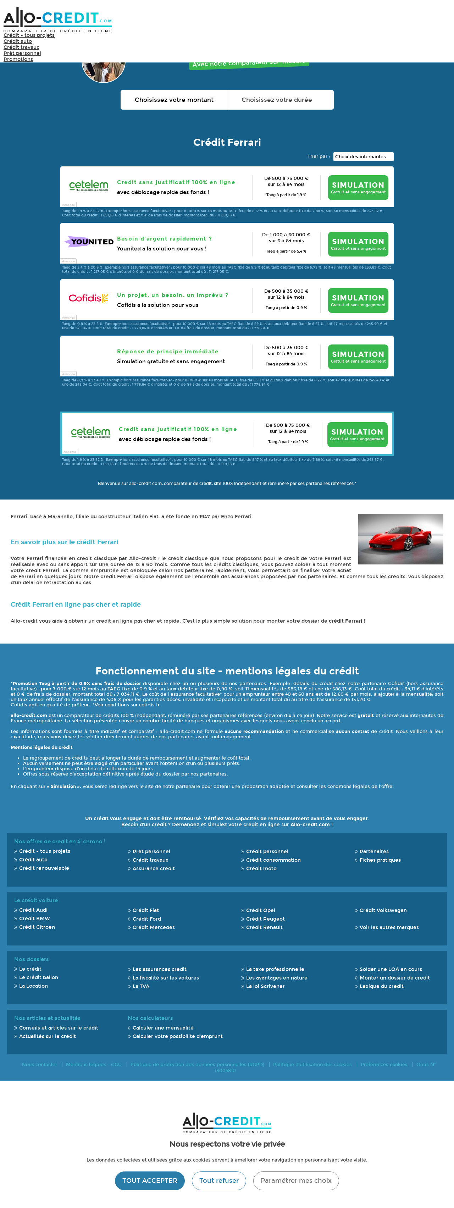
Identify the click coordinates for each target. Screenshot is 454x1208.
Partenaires (374, 852)
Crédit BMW (34, 919)
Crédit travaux (21, 47)
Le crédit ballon (38, 978)
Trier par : (319, 156)
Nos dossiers (31, 959)
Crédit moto (261, 869)
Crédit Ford (147, 919)
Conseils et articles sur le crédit (58, 1028)
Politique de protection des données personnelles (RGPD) (197, 1064)
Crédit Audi (33, 910)
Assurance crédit (154, 869)
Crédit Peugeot (265, 919)
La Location (33, 986)
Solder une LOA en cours (391, 969)
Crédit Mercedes (154, 928)
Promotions (18, 59)
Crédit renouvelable (44, 868)
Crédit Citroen (37, 927)
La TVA (141, 986)
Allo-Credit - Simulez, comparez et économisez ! (58, 19)
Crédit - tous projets (29, 35)
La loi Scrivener (265, 986)
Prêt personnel (22, 53)
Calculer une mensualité (163, 1028)
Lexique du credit (382, 986)
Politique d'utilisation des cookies (312, 1064)
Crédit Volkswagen (383, 911)
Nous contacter (39, 1064)
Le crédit (30, 969)
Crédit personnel (267, 852)
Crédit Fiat (146, 911)
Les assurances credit (160, 969)
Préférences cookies (384, 1064)
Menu (440, 19)
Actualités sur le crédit (47, 1036)
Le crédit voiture (36, 900)
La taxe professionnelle (275, 969)
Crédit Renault (264, 928)
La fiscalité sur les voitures (166, 978)
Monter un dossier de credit (395, 978)
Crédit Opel (260, 911)
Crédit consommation (273, 860)
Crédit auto (18, 41)
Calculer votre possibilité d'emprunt (178, 1036)
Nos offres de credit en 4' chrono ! (59, 841)
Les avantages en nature (277, 978)
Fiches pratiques (380, 860)
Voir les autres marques (389, 928)
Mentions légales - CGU (94, 1064)
